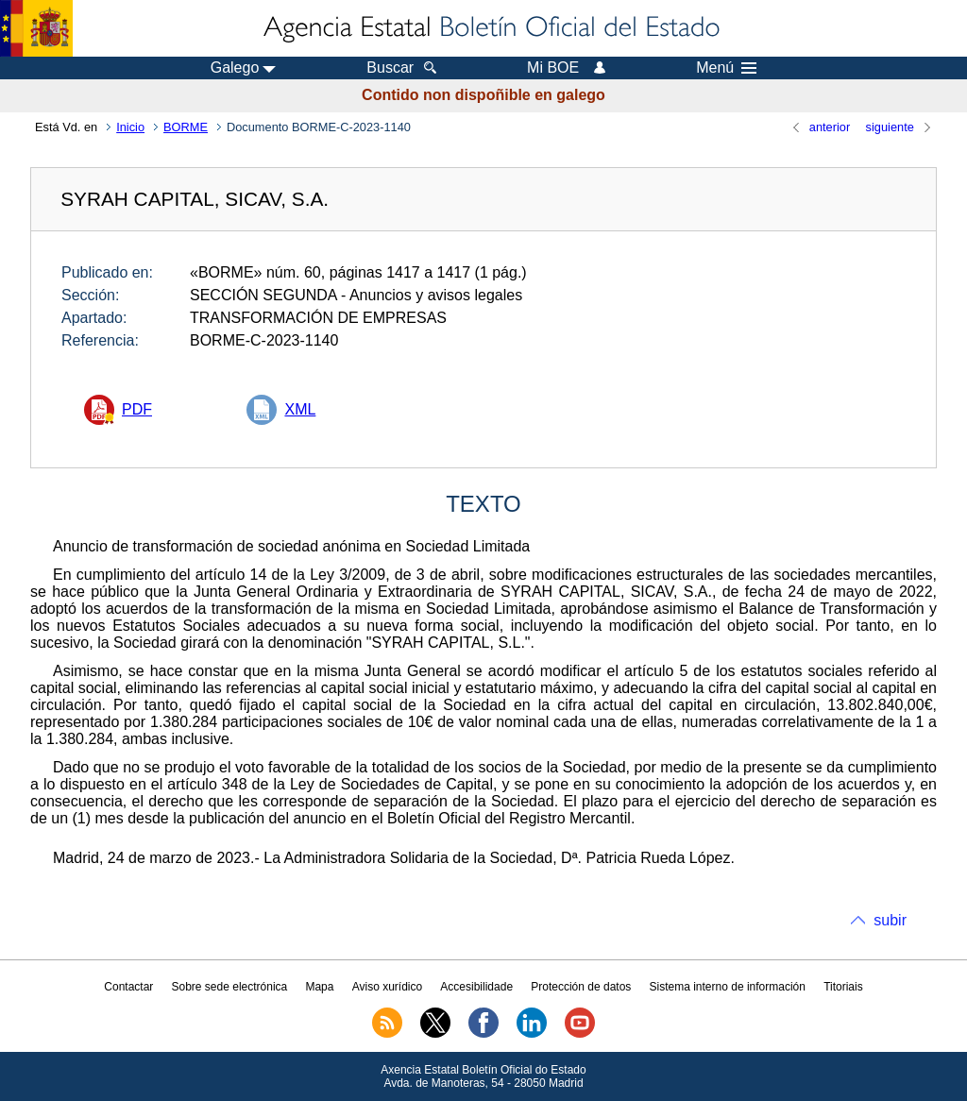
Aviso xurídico (387, 986)
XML (299, 409)
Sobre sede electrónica (230, 986)
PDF (137, 409)
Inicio (130, 127)
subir (890, 920)
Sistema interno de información (728, 986)
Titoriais (843, 986)
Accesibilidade (476, 986)
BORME (185, 127)
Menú (726, 68)
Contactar (128, 986)
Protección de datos (581, 986)
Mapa (319, 986)
